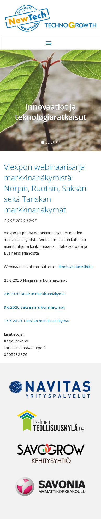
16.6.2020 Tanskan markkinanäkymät (37, 320)
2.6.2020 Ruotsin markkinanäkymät (35, 293)
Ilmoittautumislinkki (75, 266)
